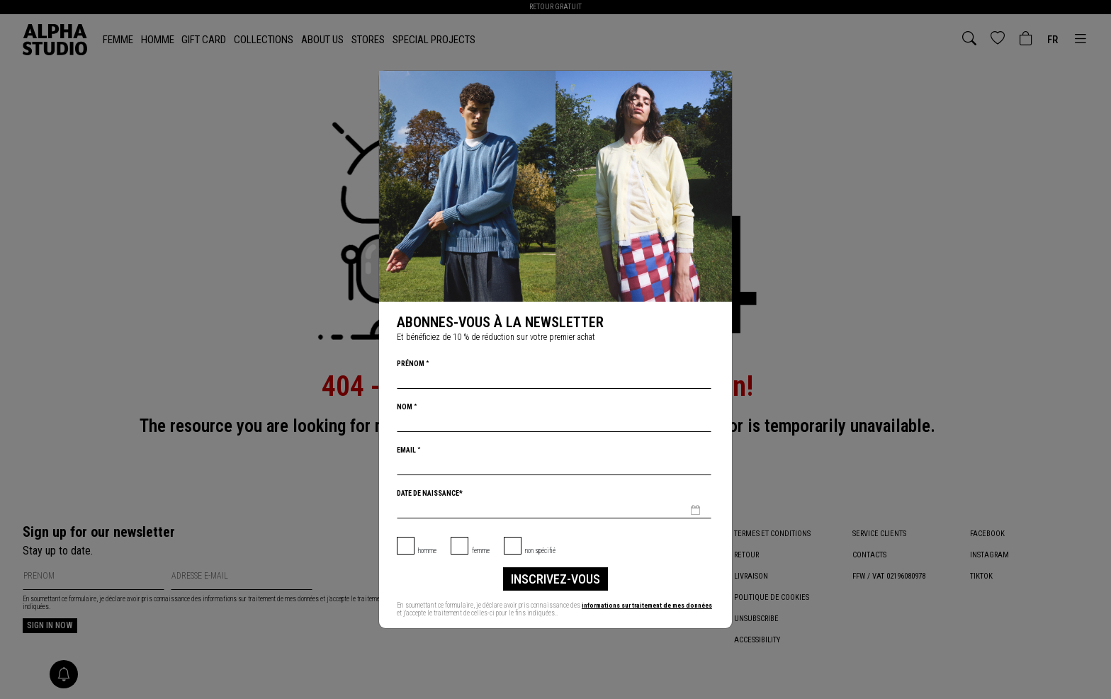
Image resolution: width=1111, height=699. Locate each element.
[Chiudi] (720, 82)
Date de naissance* (430, 493)
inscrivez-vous (555, 579)
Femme (481, 551)
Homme (427, 551)
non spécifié (540, 551)
